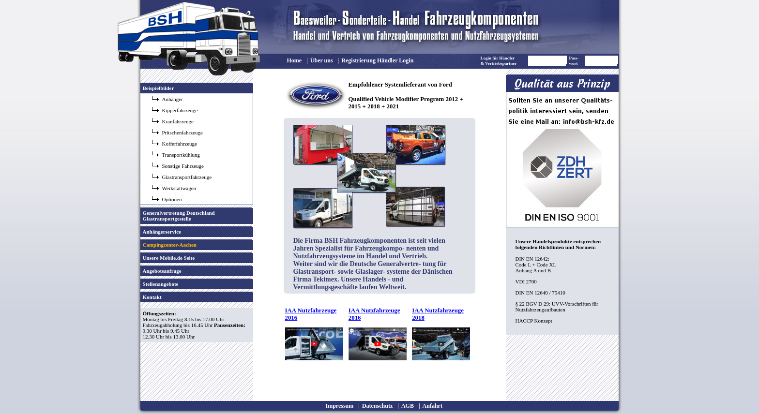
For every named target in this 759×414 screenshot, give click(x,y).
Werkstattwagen (179, 188)
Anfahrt (432, 405)
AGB (407, 405)
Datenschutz (377, 405)
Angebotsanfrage (162, 271)
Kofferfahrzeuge (179, 144)
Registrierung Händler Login (377, 60)
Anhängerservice (162, 232)
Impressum (340, 405)
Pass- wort (574, 61)
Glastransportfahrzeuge (187, 177)
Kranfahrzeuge (178, 121)
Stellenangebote (161, 284)
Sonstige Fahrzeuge (183, 166)
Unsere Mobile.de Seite (169, 258)
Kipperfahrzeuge (180, 110)
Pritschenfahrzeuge (182, 132)
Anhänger (172, 99)
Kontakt (152, 297)
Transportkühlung (181, 155)
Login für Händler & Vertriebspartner (499, 61)
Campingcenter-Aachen (170, 245)
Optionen (172, 199)
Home (294, 60)
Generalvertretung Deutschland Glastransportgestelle (179, 216)
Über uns (321, 60)
